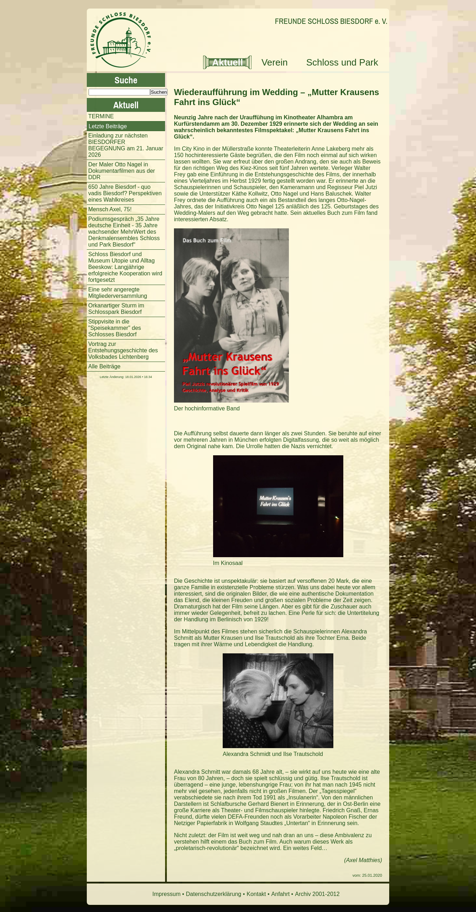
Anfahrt (280, 894)
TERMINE (101, 116)
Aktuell (227, 62)
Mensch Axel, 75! (110, 209)
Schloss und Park (342, 62)
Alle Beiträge (104, 366)
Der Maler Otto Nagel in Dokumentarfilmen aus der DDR (121, 170)
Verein (274, 62)
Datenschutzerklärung (214, 894)
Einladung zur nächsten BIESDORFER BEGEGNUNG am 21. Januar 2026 (125, 145)
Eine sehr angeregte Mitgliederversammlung (117, 292)
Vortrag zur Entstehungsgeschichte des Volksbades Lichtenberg (123, 350)
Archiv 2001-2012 (317, 894)
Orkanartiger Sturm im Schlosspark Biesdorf (116, 308)
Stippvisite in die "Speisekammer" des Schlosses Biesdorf (114, 327)
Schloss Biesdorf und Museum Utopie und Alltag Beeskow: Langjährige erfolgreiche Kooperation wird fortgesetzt (125, 267)
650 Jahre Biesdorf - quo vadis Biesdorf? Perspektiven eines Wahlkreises (125, 193)
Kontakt (256, 894)
